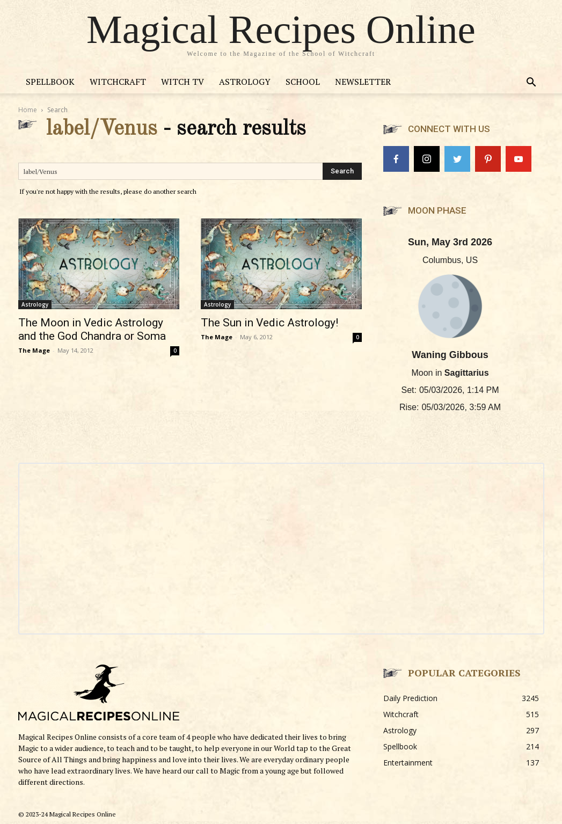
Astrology (245, 81)
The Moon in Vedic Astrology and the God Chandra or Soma (92, 329)
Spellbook (50, 81)
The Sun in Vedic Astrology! (269, 322)
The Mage (34, 350)
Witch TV (182, 81)
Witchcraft (118, 81)
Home (27, 109)
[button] (531, 83)
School (303, 81)
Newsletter (363, 81)
